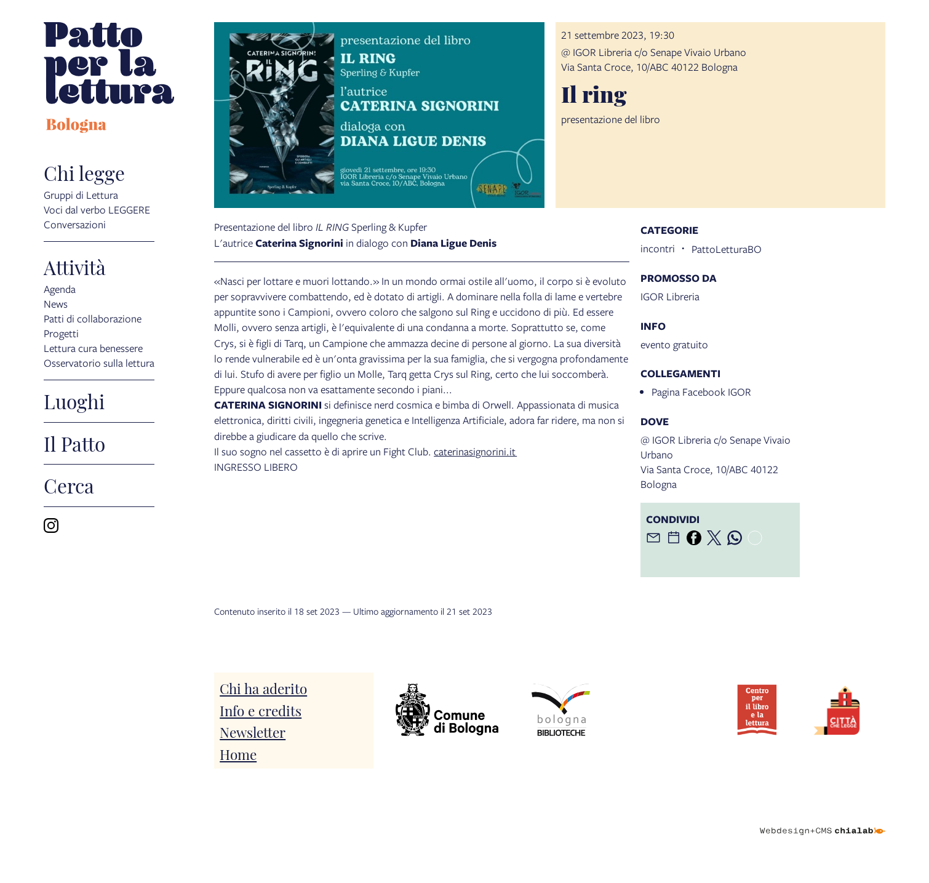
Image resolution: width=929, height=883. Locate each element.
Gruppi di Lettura (81, 194)
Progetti (61, 332)
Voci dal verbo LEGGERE (97, 208)
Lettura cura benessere (93, 347)
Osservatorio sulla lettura (99, 362)
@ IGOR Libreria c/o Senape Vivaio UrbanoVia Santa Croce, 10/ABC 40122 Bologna (653, 59)
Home (238, 753)
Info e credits (260, 709)
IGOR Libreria (670, 296)
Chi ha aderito (263, 687)
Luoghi (74, 401)
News (56, 303)
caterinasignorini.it (475, 451)
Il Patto (74, 443)
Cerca (69, 485)
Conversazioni (75, 223)
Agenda (60, 288)
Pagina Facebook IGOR (701, 392)
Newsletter (252, 731)
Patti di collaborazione (93, 317)
